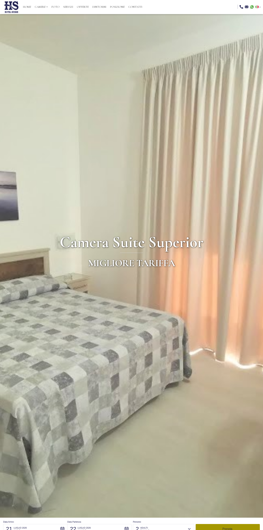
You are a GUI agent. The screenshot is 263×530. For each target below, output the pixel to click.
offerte (83, 7)
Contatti (135, 7)
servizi (68, 7)
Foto (55, 7)
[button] (41, 6)
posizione (117, 7)
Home (27, 7)
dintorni (99, 7)
